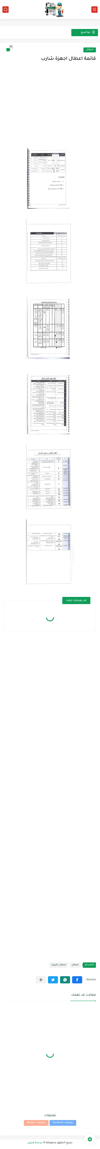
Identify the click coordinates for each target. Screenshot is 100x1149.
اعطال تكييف (58, 965)
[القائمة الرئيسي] (94, 9)
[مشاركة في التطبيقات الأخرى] (41, 979)
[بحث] (5, 9)
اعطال (89, 49)
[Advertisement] (50, 111)
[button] (77, 979)
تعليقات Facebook (63, 1122)
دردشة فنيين (35, 1142)
